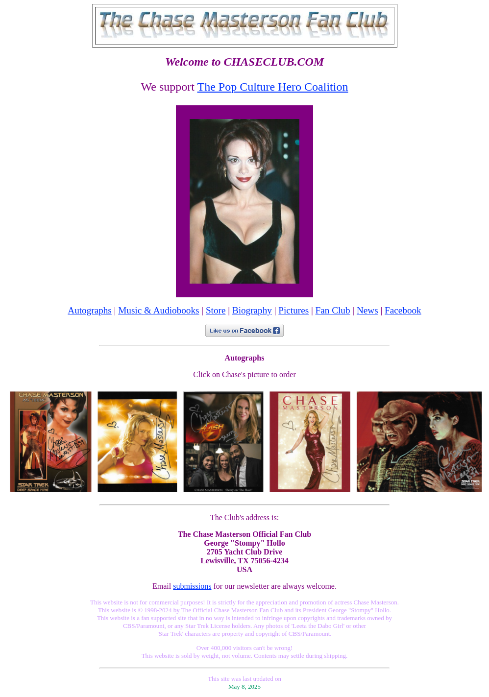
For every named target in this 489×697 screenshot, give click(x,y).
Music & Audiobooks (158, 310)
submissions (192, 586)
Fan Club (333, 310)
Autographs (90, 310)
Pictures (293, 310)
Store (216, 310)
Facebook (403, 310)
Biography (252, 310)
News (367, 310)
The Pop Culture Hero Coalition (272, 86)
